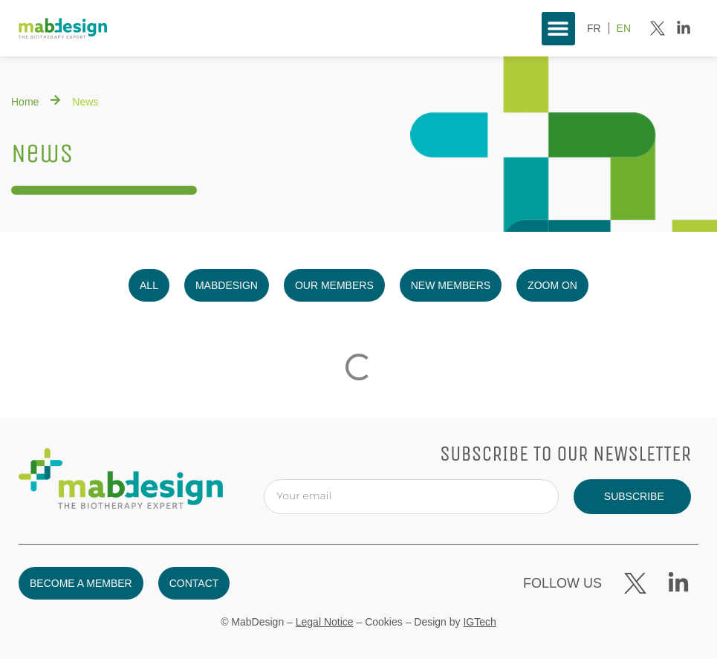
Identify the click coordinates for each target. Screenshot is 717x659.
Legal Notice (325, 622)
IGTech (479, 622)
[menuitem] (594, 28)
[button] (558, 28)
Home (25, 102)
